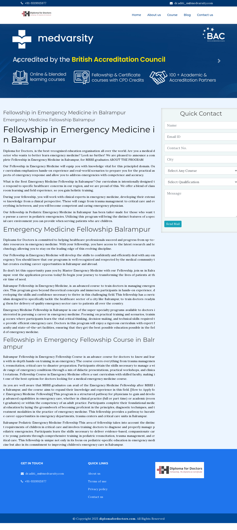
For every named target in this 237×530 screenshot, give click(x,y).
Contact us (205, 15)
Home (136, 15)
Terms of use (97, 481)
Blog (187, 15)
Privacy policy (97, 489)
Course (172, 15)
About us (154, 15)
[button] (18, 61)
